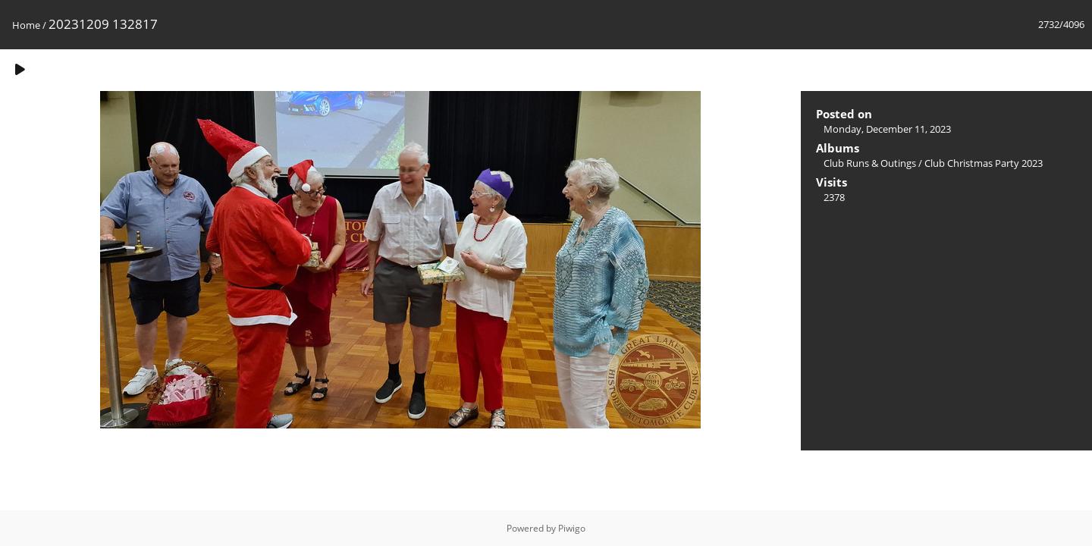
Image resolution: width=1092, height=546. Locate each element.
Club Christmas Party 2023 (983, 163)
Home (26, 25)
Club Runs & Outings (870, 163)
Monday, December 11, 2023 (887, 129)
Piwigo (571, 528)
